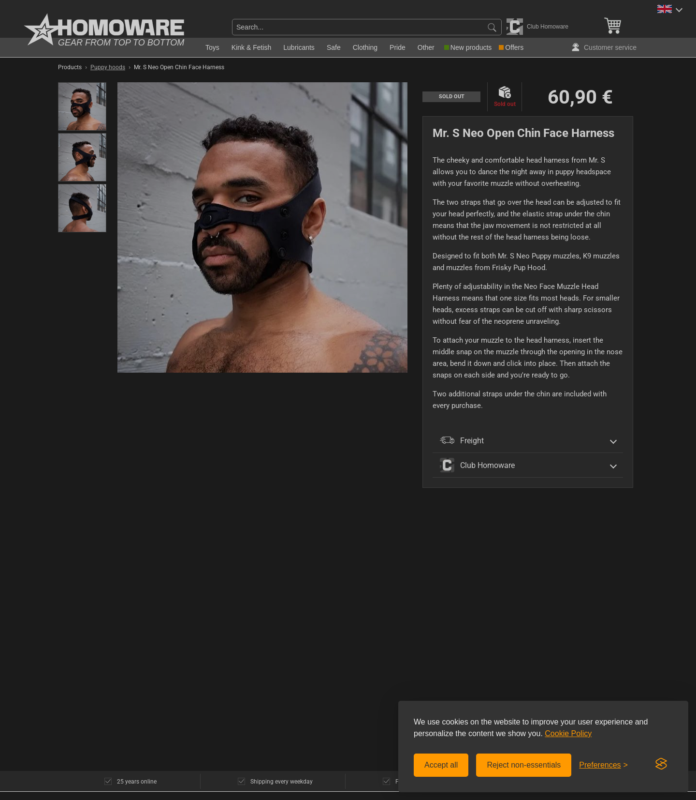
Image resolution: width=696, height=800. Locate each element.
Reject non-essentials (524, 765)
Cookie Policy (568, 733)
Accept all (441, 765)
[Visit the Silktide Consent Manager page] (661, 764)
